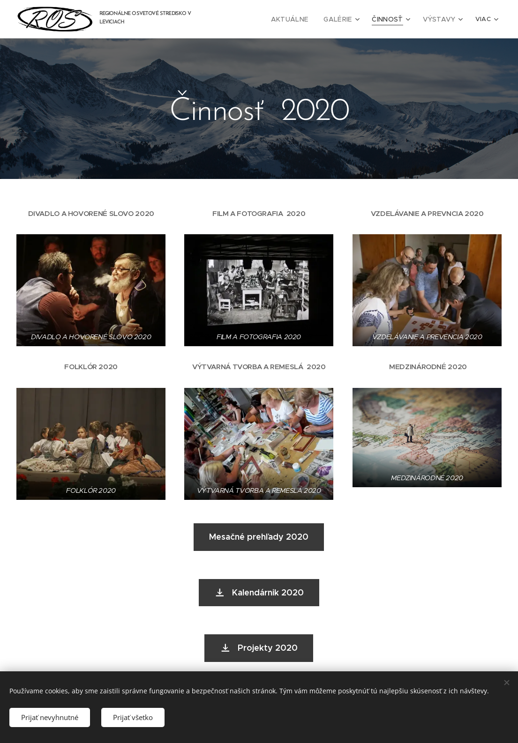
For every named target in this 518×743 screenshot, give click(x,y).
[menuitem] (301, 19)
